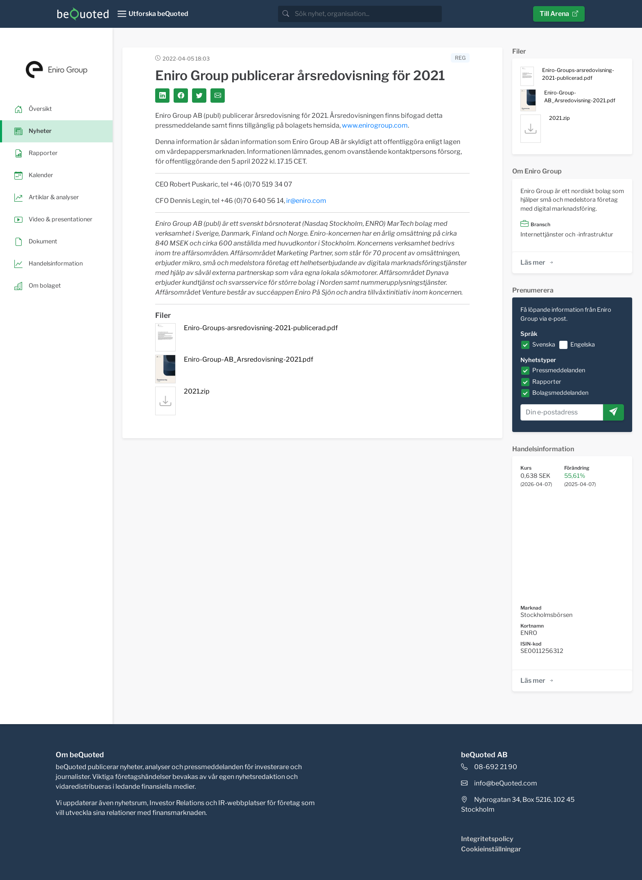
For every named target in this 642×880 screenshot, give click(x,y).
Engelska (582, 344)
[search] (367, 14)
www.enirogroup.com (375, 125)
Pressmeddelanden (558, 370)
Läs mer (537, 262)
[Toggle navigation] (152, 14)
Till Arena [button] (559, 14)
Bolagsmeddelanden (560, 392)
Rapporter (546, 381)
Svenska (543, 344)
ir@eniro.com (306, 201)
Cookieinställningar (491, 849)
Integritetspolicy (487, 839)
